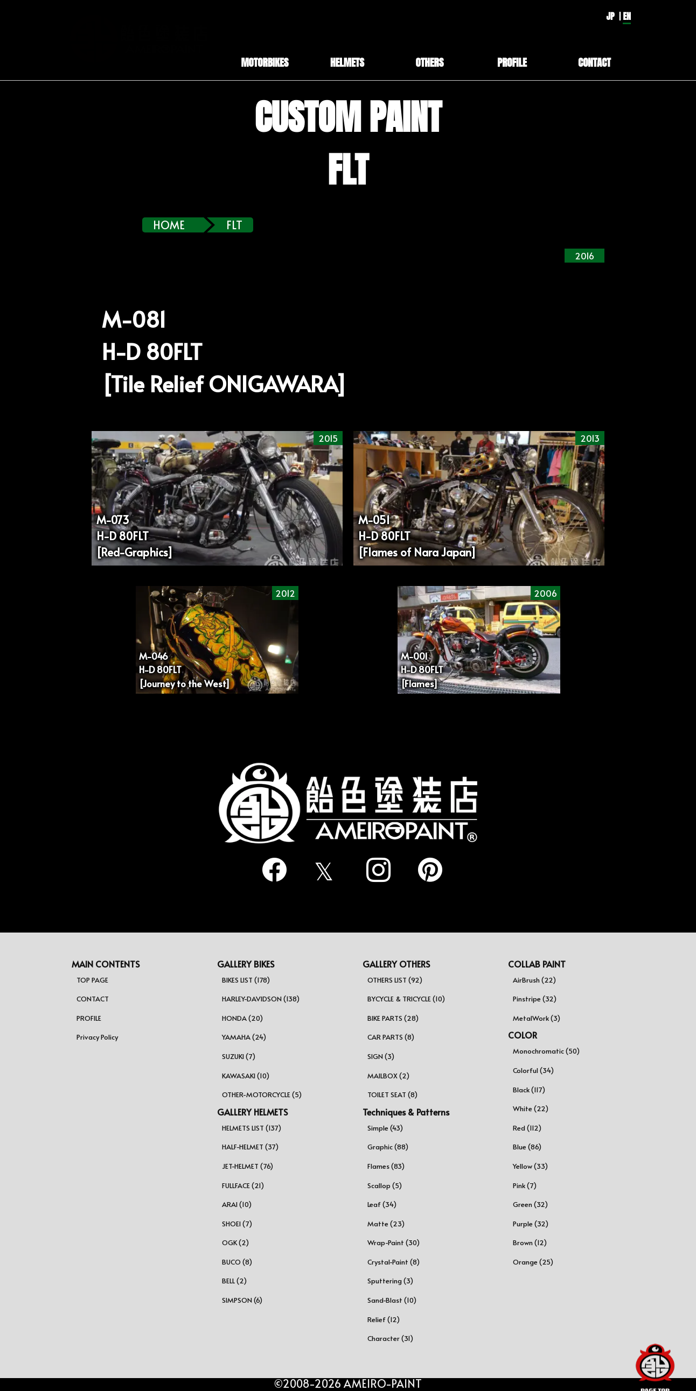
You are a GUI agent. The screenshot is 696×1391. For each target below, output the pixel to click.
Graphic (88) (387, 1147)
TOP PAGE (92, 980)
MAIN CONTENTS (106, 964)
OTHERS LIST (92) (394, 980)
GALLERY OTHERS (396, 964)
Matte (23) (386, 1223)
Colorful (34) (533, 1070)
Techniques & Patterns (406, 1112)
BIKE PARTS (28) (393, 1018)
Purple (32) (530, 1223)
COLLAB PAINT (537, 964)
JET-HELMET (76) (247, 1166)
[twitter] (322, 871)
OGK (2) (235, 1242)
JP (610, 16)
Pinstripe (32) (534, 999)
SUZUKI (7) (238, 1056)
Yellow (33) (530, 1166)
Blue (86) (527, 1147)
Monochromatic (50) (546, 1051)
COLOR (522, 1035)
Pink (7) (525, 1185)
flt (234, 224)
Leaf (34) (381, 1204)
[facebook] (270, 870)
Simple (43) (385, 1128)
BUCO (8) (237, 1262)
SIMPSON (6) (242, 1300)
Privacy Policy (97, 1037)
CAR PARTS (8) (390, 1037)
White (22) (530, 1108)
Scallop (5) (384, 1185)
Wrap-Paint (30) (393, 1242)
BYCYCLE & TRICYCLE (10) (406, 999)
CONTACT (92, 999)
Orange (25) (533, 1262)
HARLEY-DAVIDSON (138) (261, 999)
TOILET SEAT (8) (392, 1094)
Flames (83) (386, 1166)
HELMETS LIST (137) (251, 1128)
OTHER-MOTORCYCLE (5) (262, 1094)
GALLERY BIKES (245, 964)
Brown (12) (530, 1242)
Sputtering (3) (390, 1281)
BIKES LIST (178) (246, 980)
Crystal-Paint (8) (393, 1262)
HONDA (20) (242, 1018)
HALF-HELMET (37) (250, 1147)
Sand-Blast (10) (391, 1300)
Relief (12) (383, 1319)
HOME (169, 224)
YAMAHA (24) (244, 1037)
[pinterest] (426, 870)
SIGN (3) (380, 1056)
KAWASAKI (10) (245, 1076)
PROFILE (88, 1018)
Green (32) (530, 1204)
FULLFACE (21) (243, 1185)
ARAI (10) (237, 1204)
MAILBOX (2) (388, 1076)
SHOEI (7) (237, 1223)
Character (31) (390, 1338)
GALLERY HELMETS (252, 1112)
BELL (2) (234, 1281)
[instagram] (373, 870)
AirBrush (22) (534, 980)
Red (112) (527, 1128)
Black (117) (529, 1090)
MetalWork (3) (536, 1018)
